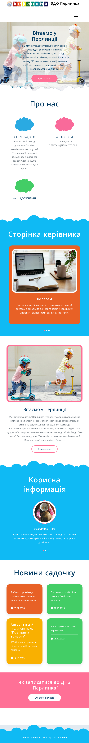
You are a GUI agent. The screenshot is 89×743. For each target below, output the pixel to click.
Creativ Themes (60, 737)
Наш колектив (64, 137)
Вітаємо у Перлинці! (44, 36)
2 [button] (46, 330)
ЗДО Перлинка (65, 3)
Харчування (44, 529)
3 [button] (49, 330)
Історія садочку (24, 137)
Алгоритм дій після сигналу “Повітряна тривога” (22, 630)
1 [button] (44, 330)
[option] (44, 56)
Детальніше (44, 78)
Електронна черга (44, 697)
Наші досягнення (24, 198)
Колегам (44, 299)
